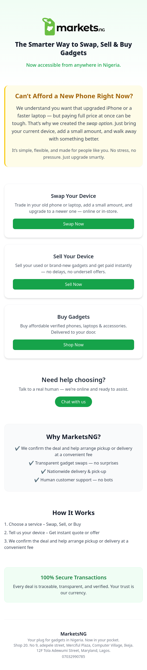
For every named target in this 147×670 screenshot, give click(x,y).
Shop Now (73, 345)
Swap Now (73, 224)
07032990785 (73, 656)
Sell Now (73, 284)
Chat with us (73, 402)
